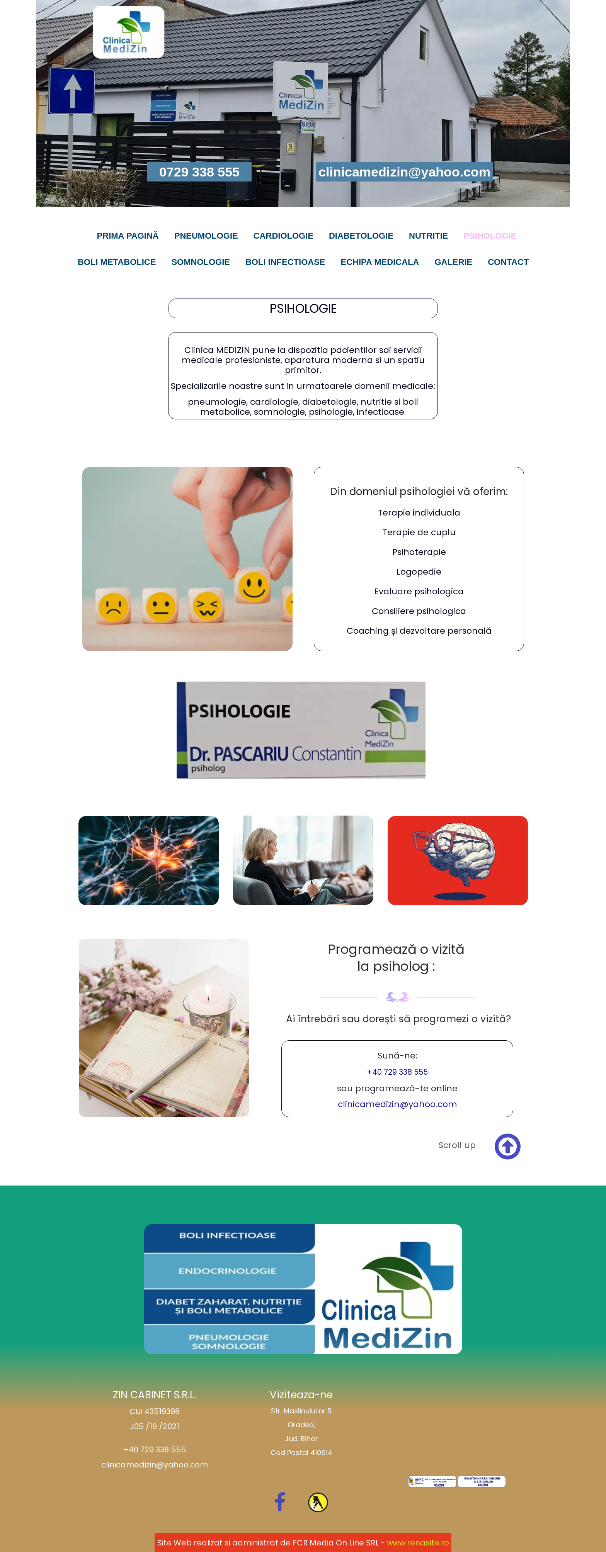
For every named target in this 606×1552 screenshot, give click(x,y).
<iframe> (457, 1429)
